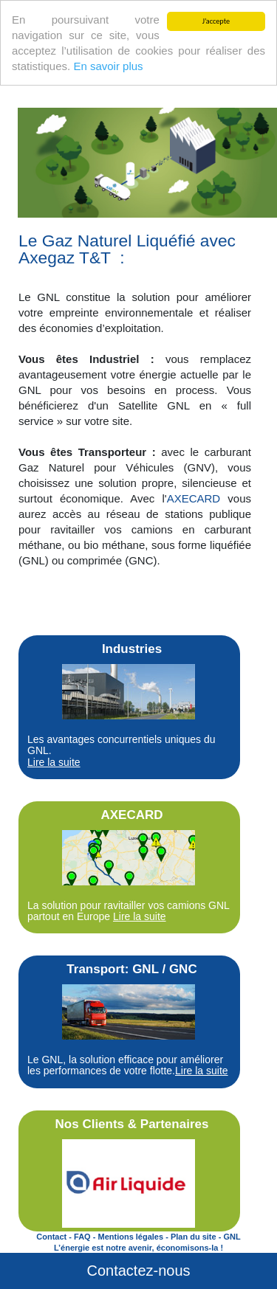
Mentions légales (130, 1236)
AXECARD (194, 498)
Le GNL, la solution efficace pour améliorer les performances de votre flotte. (127, 1065)
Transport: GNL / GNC (131, 969)
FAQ (82, 1236)
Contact (51, 1236)
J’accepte (216, 21)
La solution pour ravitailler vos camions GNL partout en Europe (128, 910)
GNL (231, 1236)
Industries (132, 649)
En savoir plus (108, 66)
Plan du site (193, 1236)
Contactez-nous (138, 1270)
